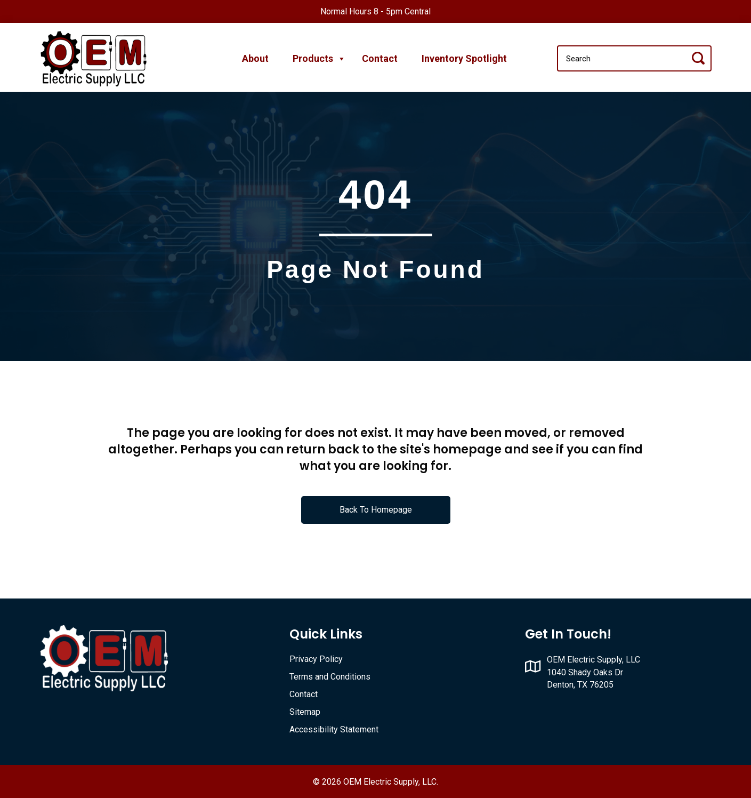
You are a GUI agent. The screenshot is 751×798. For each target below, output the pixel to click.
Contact (380, 58)
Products (315, 58)
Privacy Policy (316, 659)
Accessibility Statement (333, 729)
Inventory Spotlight (464, 58)
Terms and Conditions (329, 677)
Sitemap (304, 712)
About (255, 58)
